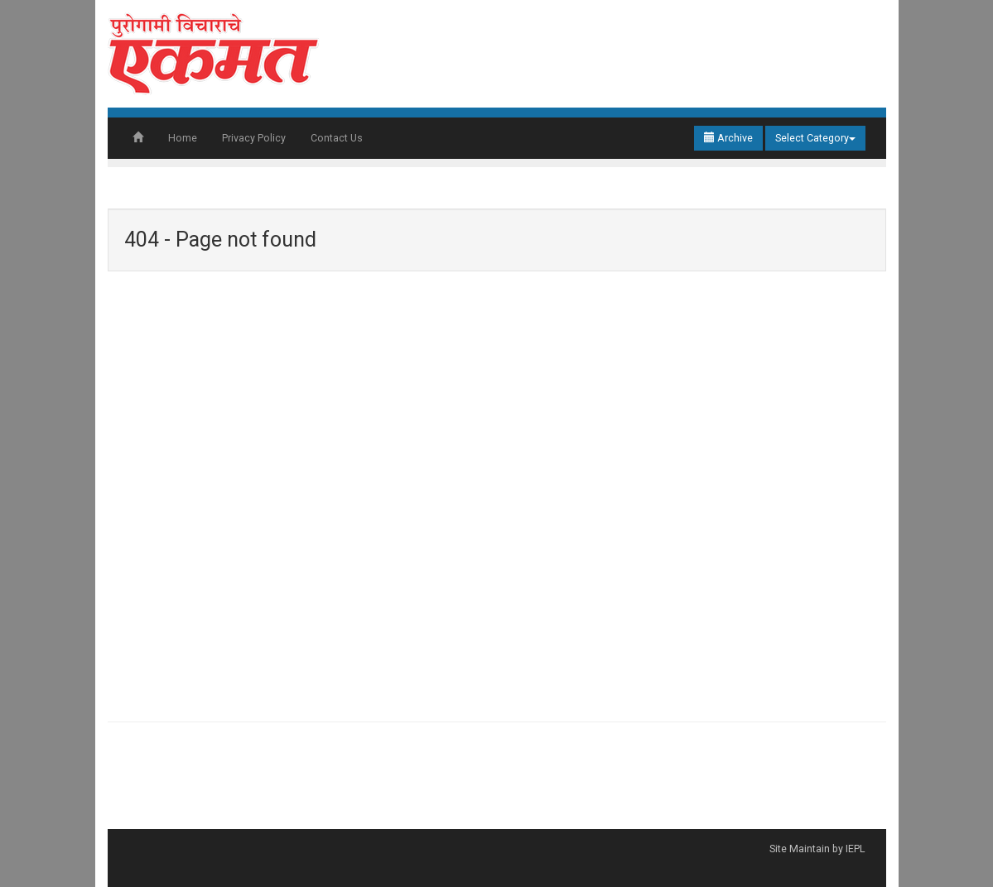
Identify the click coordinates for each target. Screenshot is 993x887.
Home (182, 138)
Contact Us (337, 138)
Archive (728, 138)
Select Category (815, 138)
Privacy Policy (254, 138)
